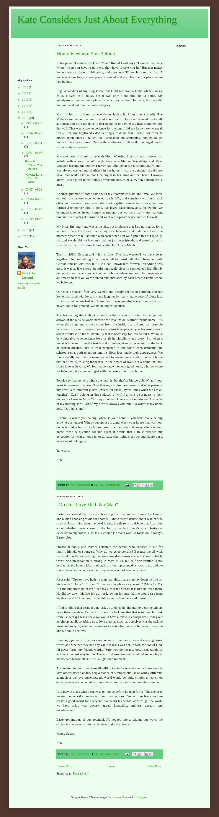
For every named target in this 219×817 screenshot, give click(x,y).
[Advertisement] (30, 57)
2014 (25, 111)
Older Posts (154, 766)
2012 (25, 230)
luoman (116, 797)
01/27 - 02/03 (34, 209)
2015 (25, 105)
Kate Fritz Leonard (28, 275)
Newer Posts (65, 766)
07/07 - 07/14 (34, 143)
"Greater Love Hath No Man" (87, 504)
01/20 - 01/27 (34, 218)
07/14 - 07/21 (34, 133)
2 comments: (113, 484)
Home (110, 766)
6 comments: (113, 754)
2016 (25, 99)
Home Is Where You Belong (85, 53)
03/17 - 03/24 (34, 189)
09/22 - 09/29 (34, 123)
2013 (25, 118)
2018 (25, 87)
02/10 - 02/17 (34, 199)
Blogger (142, 797)
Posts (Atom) (81, 773)
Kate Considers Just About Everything (97, 19)
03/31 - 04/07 (34, 152)
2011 (25, 236)
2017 (25, 93)
